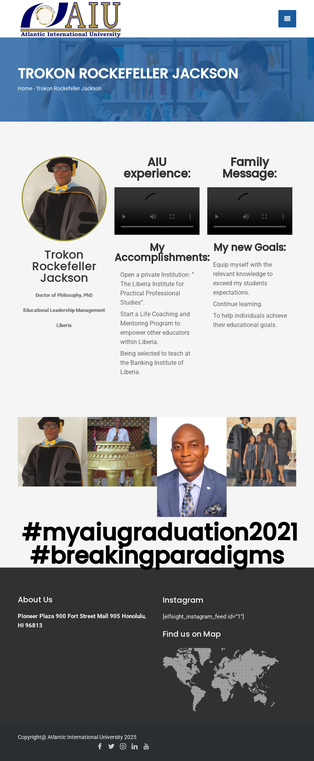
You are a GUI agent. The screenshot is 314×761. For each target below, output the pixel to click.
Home (25, 88)
